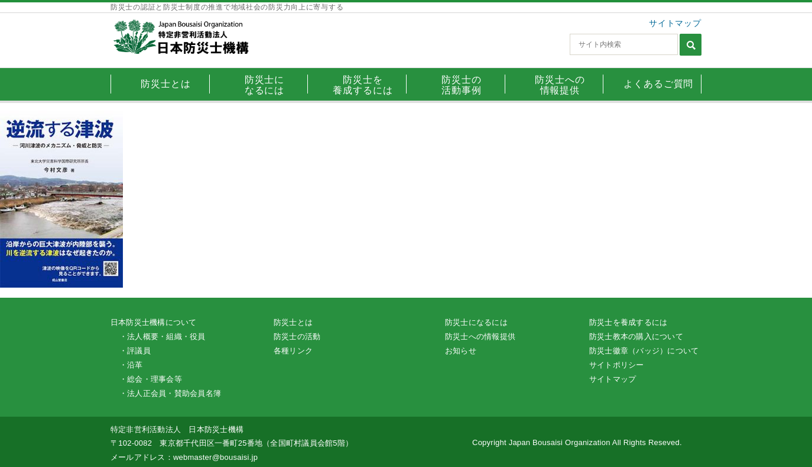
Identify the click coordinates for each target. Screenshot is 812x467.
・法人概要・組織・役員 (162, 336)
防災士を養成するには (628, 322)
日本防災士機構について (154, 322)
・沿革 (131, 364)
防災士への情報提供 (480, 336)
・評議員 (135, 350)
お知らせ (460, 350)
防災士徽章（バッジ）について (644, 350)
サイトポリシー (616, 364)
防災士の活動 (297, 336)
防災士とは (293, 322)
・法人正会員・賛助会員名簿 (170, 393)
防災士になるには (476, 322)
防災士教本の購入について (636, 336)
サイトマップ (675, 23)
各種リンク (293, 350)
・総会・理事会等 (150, 379)
